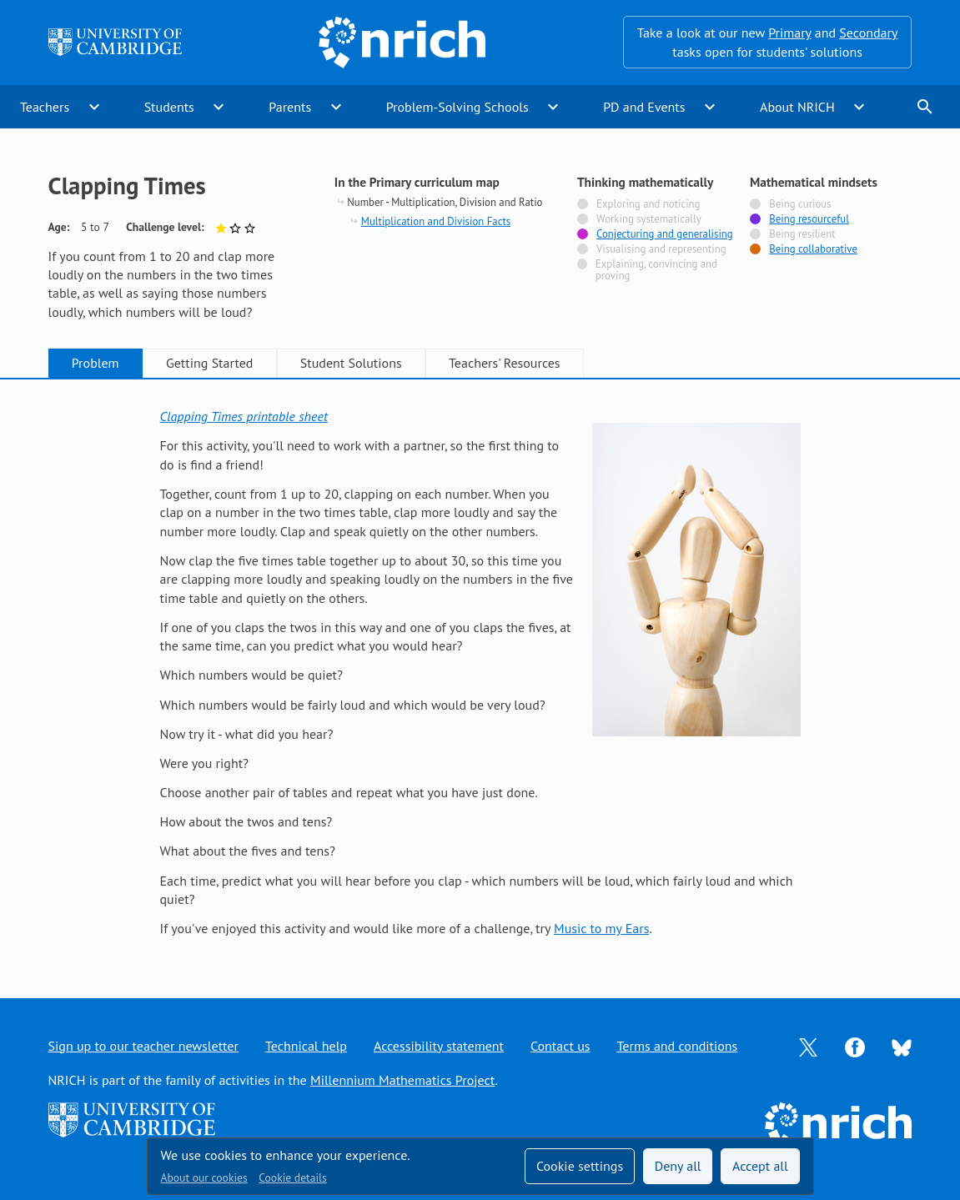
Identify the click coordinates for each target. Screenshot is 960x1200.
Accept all (760, 1165)
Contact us (560, 1045)
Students (169, 106)
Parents (290, 106)
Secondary (868, 32)
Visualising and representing (661, 249)
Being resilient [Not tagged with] (802, 234)
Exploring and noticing (648, 204)
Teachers (44, 106)
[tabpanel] (480, 672)
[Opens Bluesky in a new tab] (902, 1045)
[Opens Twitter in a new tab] (808, 1045)
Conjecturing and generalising (664, 234)
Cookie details (292, 1177)
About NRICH (797, 106)
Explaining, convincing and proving (656, 270)
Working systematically (648, 219)
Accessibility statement (439, 1045)
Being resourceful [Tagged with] (809, 219)
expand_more (94, 107)
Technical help (306, 1045)
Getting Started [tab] (209, 362)
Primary (789, 32)
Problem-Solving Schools (457, 106)
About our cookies (204, 1177)
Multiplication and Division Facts (435, 221)
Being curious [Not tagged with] (800, 204)
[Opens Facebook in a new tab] (855, 1045)
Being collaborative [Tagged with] (813, 249)
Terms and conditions (677, 1045)
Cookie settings (579, 1165)
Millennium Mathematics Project (402, 1080)
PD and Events (644, 106)
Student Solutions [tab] (351, 362)
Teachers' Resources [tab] (504, 362)
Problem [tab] (95, 362)
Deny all (678, 1165)
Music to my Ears (601, 928)
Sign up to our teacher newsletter (143, 1045)
